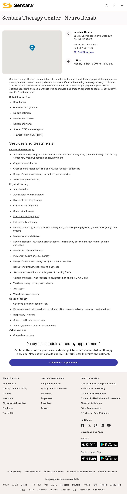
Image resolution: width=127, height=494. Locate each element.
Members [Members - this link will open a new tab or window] (46, 393)
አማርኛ (6, 485)
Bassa (24, 485)
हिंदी (95, 485)
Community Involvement (93, 393)
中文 (46, 485)
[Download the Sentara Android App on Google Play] (109, 443)
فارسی (54, 485)
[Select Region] (114, 5)
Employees (8, 408)
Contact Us (8, 413)
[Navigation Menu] (122, 5)
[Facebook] (82, 425)
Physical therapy (19, 184)
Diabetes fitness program (26, 216)
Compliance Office (107, 471)
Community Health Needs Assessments (101, 398)
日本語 (22, 490)
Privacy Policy (14, 471)
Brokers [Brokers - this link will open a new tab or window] (45, 408)
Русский (54, 490)
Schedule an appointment (63, 362)
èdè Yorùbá (99, 490)
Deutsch (76, 485)
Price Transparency (91, 408)
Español (66, 490)
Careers (7, 393)
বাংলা (32, 485)
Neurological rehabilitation (26, 236)
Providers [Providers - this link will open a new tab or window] (46, 403)
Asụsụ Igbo (115, 485)
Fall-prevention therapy (25, 222)
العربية (15, 485)
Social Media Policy (54, 471)
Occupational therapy (21, 149)
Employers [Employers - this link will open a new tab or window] (46, 398)
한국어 (32, 490)
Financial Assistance (91, 403)
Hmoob (103, 485)
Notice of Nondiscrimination (81, 471)
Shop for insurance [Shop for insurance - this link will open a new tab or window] (51, 383)
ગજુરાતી (87, 485)
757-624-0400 (89, 44)
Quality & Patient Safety (15, 388)
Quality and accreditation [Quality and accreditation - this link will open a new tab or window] (54, 388)
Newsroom (8, 398)
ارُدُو (74, 490)
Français (64, 485)
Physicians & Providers (14, 403)
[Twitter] (89, 425)
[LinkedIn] (102, 425)
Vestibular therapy (22, 283)
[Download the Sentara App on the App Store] (89, 443)
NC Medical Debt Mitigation (95, 413)
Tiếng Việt (85, 490)
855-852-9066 (68, 354)
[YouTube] (109, 425)
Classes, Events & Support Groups (98, 383)
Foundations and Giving (93, 388)
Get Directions (84, 52)
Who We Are (9, 383)
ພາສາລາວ (42, 490)
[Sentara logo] (18, 5)
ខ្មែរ (39, 485)
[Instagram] (95, 425)
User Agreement (32, 471)
